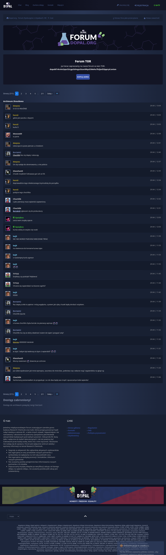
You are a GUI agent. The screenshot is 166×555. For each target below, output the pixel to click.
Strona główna (74, 428)
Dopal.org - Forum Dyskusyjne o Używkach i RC (28, 18)
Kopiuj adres (83, 77)
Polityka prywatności (97, 433)
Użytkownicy (73, 435)
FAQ (89, 430)
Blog (27, 5)
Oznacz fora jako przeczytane (126, 18)
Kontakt (50, 5)
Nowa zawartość (153, 18)
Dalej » (49, 94)
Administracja (74, 433)
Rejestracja (142, 5)
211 (42, 94)
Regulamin (92, 428)
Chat (19, 5)
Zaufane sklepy (38, 5)
